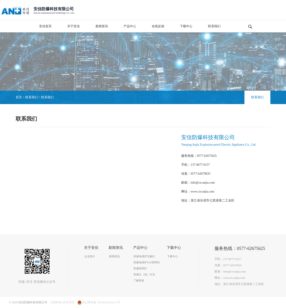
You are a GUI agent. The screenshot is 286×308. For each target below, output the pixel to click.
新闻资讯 (101, 26)
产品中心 (130, 26)
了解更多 (139, 280)
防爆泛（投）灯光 (144, 274)
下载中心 (186, 26)
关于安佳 (73, 26)
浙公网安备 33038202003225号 (98, 302)
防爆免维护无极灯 (144, 256)
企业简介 (89, 256)
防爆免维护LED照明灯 (147, 262)
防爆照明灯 (140, 268)
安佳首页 (45, 26)
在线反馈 (158, 26)
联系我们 (214, 26)
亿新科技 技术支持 (62, 302)
